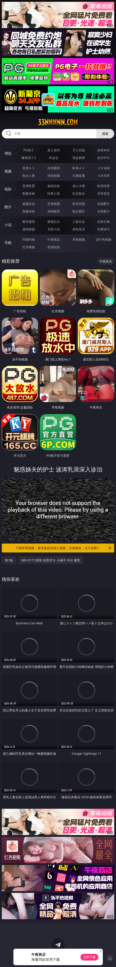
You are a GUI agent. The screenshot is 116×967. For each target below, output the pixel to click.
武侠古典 (103, 221)
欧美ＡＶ (78, 168)
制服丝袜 (28, 193)
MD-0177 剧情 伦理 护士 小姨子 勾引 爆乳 (50, 560)
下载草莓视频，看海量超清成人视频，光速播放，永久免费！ (64, 548)
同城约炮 (28, 239)
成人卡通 (78, 186)
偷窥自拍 (28, 204)
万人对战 (78, 150)
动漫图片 (103, 204)
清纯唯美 (53, 211)
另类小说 (53, 229)
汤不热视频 (103, 239)
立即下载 (89, 957)
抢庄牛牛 (103, 158)
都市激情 (28, 221)
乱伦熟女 (78, 193)
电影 (8, 189)
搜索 (105, 133)
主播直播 (78, 175)
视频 (8, 171)
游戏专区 (103, 150)
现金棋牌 (78, 158)
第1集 (9, 560)
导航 (8, 242)
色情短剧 (53, 247)
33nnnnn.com (58, 122)
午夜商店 (53, 239)
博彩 (8, 153)
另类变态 (103, 193)
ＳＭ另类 (103, 175)
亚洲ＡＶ (28, 168)
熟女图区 (78, 211)
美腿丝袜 (28, 211)
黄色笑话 (78, 229)
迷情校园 (28, 229)
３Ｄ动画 (103, 168)
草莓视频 (78, 239)
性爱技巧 (103, 229)
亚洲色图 (53, 204)
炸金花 (53, 158)
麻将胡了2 (28, 158)
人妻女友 (78, 221)
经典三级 (53, 193)
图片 (8, 206)
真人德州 (53, 150)
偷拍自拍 (53, 186)
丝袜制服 (53, 175)
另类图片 (103, 211)
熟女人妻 (28, 175)
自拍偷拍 (53, 168)
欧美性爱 (103, 186)
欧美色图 (78, 204)
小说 (8, 224)
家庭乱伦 (53, 221)
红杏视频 (28, 247)
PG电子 (28, 150)
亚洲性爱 (28, 186)
